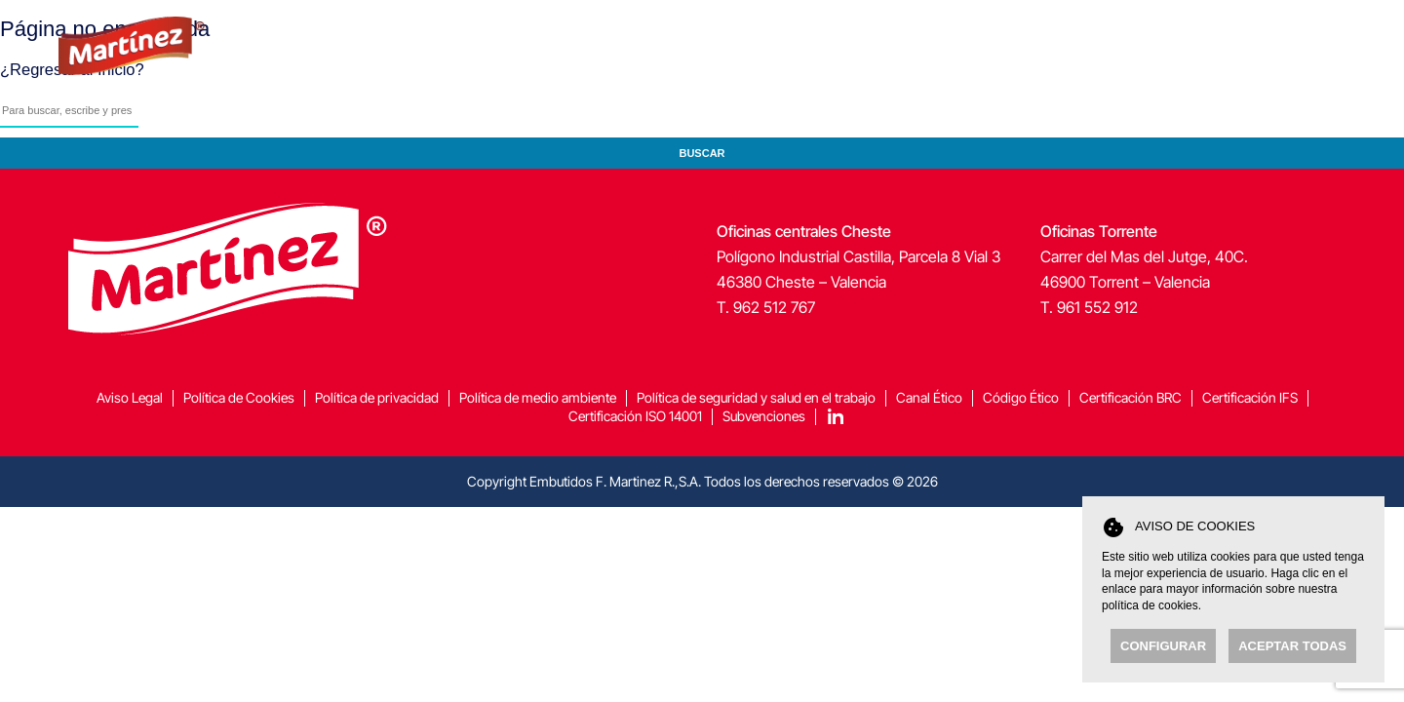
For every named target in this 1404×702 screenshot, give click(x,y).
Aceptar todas (1292, 646)
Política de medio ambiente (537, 397)
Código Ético (1021, 397)
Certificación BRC (1130, 397)
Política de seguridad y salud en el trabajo (756, 397)
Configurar (1163, 646)
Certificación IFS (1250, 397)
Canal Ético (929, 397)
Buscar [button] (701, 153)
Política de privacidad (377, 397)
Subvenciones (763, 416)
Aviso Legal (130, 397)
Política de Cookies (238, 397)
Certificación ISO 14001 (635, 416)
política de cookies (1150, 605)
